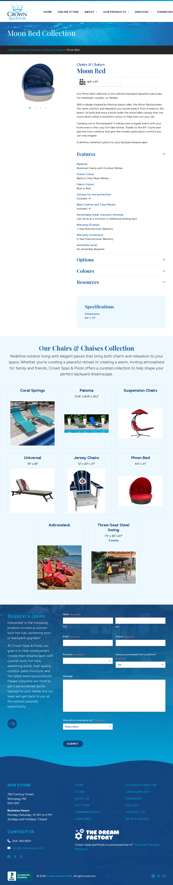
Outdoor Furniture (29, 49)
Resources (88, 282)
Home (48, 11)
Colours (85, 271)
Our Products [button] (116, 11)
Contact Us (135, 812)
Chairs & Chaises (53, 49)
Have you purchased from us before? (136, 656)
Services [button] (143, 11)
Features (86, 154)
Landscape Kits (138, 791)
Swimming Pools (88, 812)
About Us (82, 798)
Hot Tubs (82, 805)
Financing (134, 798)
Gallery (132, 805)
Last (117, 626)
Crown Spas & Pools (59, 876)
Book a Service (137, 818)
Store (80, 791)
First (65, 626)
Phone (125, 636)
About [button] (91, 11)
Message (67, 676)
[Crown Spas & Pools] (17, 11)
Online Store (68, 11)
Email (71, 636)
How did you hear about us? (84, 720)
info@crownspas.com (28, 848)
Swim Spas (83, 818)
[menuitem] (47, 12)
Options (85, 259)
